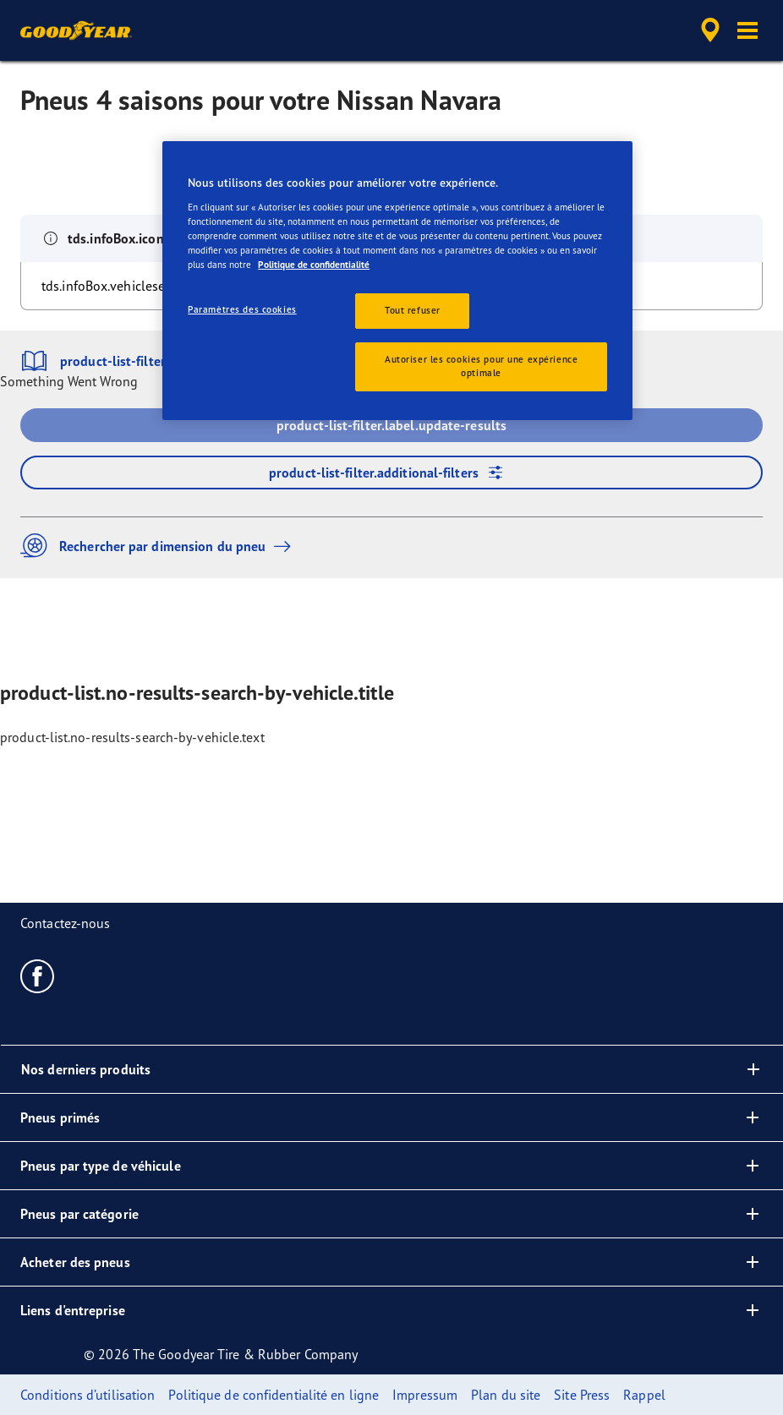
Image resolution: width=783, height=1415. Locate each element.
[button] (747, 30)
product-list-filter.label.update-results (391, 425)
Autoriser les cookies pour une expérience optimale (481, 366)
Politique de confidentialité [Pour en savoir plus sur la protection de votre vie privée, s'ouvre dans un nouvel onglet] (314, 264)
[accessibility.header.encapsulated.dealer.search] (708, 30)
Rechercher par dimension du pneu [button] (160, 545)
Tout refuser (413, 310)
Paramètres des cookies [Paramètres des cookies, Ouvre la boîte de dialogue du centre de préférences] (242, 309)
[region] (397, 280)
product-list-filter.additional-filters (391, 472)
